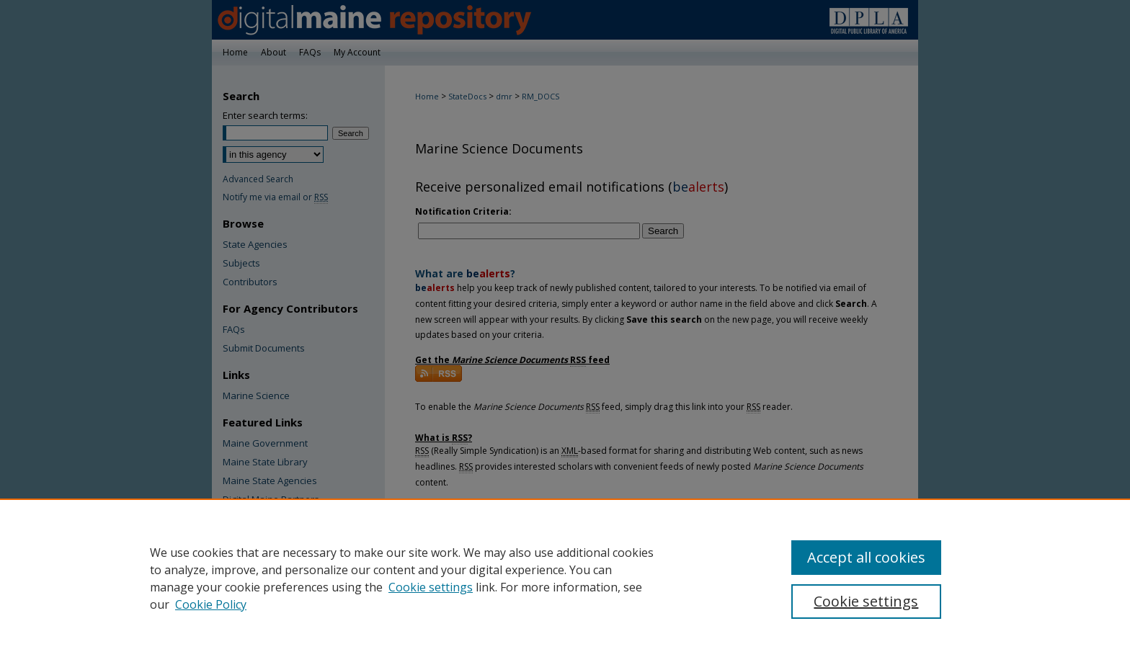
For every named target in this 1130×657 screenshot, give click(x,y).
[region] (565, 578)
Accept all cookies (866, 557)
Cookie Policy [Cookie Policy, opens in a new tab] (210, 604)
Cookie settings (430, 587)
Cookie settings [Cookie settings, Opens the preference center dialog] (866, 601)
